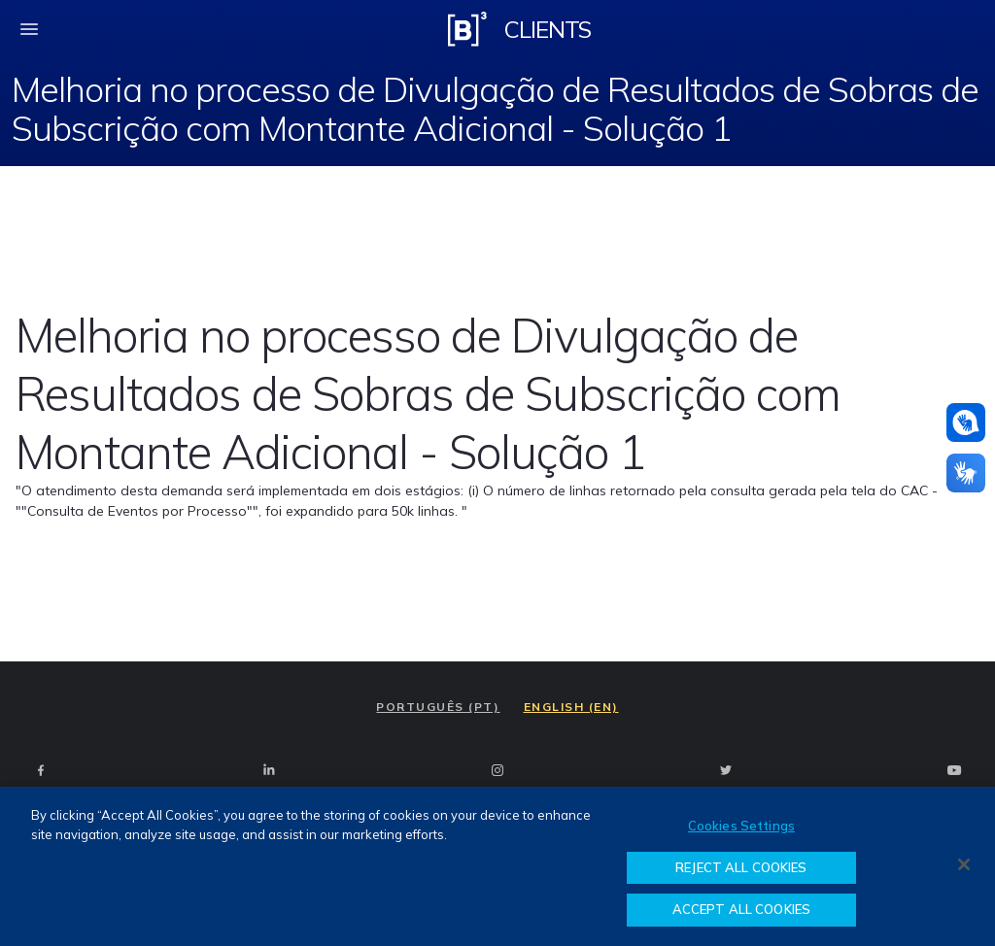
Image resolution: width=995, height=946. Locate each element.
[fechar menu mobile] (29, 29)
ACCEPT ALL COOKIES (741, 909)
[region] (497, 866)
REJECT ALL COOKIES (740, 867)
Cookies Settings (741, 825)
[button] (965, 422)
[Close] (964, 864)
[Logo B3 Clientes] (467, 29)
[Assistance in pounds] (965, 422)
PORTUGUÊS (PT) (437, 706)
